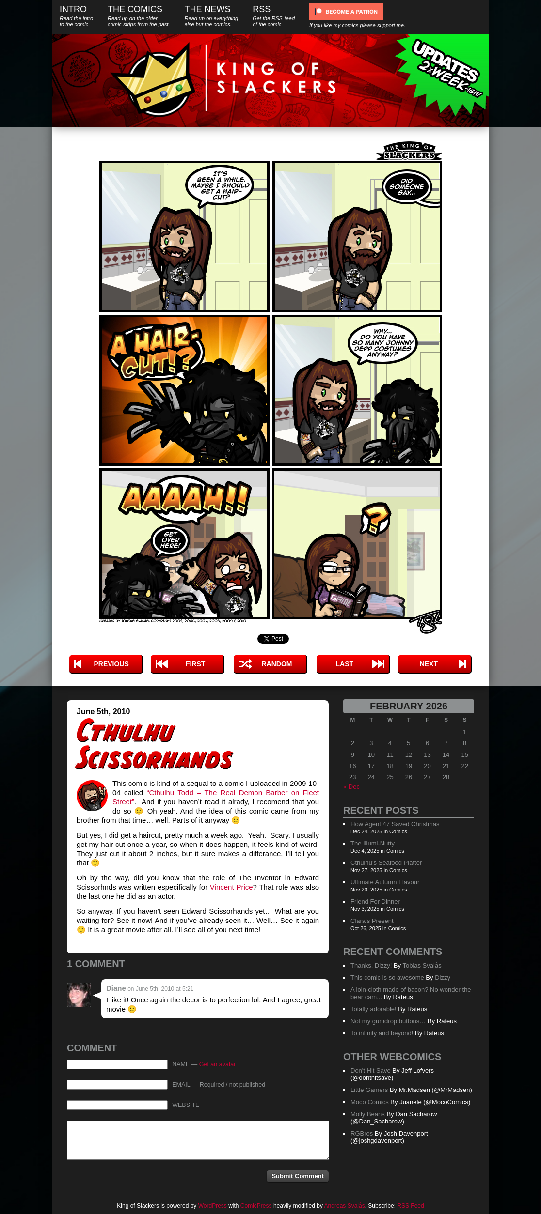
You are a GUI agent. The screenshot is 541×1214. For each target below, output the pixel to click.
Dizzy (442, 977)
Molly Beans (367, 1114)
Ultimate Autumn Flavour (384, 882)
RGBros (361, 1133)
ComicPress (256, 1205)
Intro (76, 15)
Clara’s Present (372, 920)
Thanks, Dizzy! (371, 965)
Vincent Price (231, 887)
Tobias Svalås (421, 965)
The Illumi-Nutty (372, 843)
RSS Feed (410, 1205)
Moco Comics (369, 1102)
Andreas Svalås (344, 1205)
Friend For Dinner (375, 901)
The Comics (139, 15)
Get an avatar (217, 1064)
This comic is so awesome (387, 977)
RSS (274, 15)
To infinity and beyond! (381, 1033)
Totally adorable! (373, 1009)
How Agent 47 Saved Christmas (395, 824)
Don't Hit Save (370, 1070)
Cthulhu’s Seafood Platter (386, 862)
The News (211, 15)
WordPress (212, 1205)
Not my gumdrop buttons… (388, 1021)
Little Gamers (369, 1089)
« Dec (351, 786)
